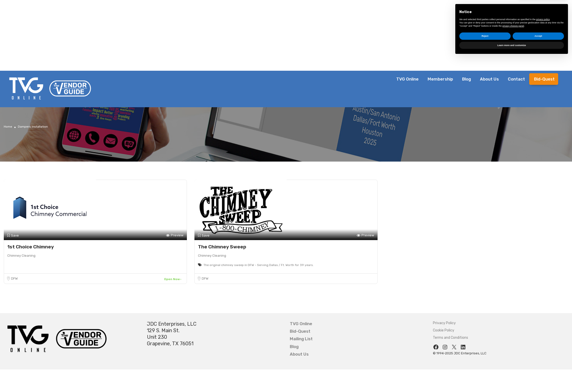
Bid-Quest (544, 79)
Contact (516, 79)
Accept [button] (538, 354)
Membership (440, 79)
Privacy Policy (444, 323)
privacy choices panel (513, 344)
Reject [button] (484, 354)
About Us (489, 79)
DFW (14, 278)
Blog (466, 79)
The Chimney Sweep (222, 247)
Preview (174, 235)
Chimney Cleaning (21, 255)
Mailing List (301, 338)
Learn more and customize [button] (511, 363)
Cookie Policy (443, 330)
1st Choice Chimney (30, 247)
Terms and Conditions (450, 337)
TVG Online (407, 79)
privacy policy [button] (543, 337)
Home (8, 126)
